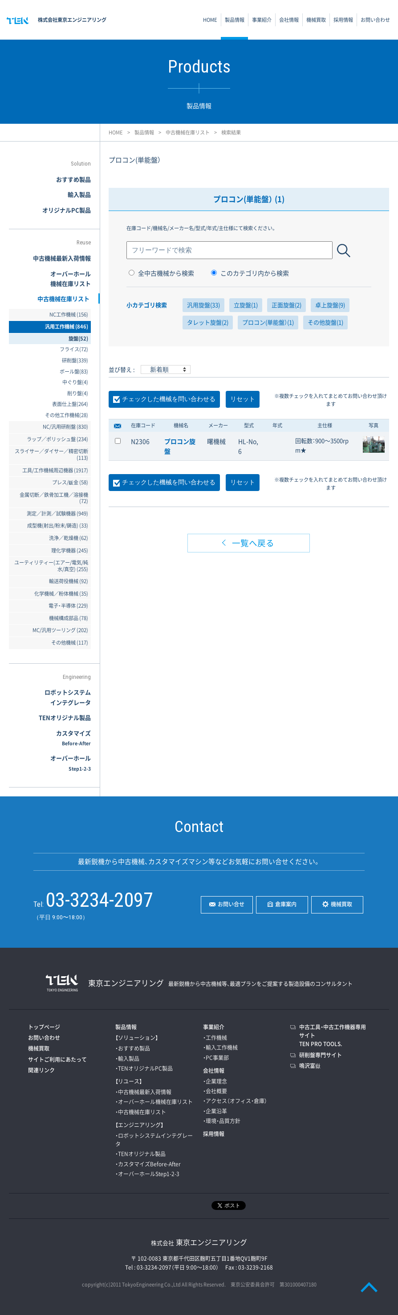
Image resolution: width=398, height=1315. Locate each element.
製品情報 (234, 20)
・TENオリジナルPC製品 (144, 1068)
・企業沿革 (215, 1111)
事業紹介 (262, 20)
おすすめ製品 (73, 179)
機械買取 (316, 20)
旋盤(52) (78, 338)
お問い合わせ (375, 20)
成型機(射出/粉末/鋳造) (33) (57, 525)
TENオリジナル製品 (65, 717)
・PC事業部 (216, 1058)
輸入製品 (79, 194)
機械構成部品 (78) (68, 618)
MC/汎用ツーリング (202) (60, 630)
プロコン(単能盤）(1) (268, 322)
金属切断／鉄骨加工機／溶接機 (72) (54, 498)
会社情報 (289, 20)
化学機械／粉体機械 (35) (61, 593)
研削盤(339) (75, 360)
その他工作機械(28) (66, 415)
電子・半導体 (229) (68, 605)
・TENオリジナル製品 (140, 1154)
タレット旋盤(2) (207, 322)
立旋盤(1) (246, 304)
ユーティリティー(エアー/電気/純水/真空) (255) (51, 566)
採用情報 (343, 20)
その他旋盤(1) (325, 322)
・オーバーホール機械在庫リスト (154, 1102)
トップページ (44, 1027)
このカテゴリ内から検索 (250, 272)
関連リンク (41, 1070)
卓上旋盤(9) (330, 304)
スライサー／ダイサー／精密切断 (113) (51, 454)
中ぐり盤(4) (75, 382)
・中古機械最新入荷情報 (143, 1092)
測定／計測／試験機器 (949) (57, 513)
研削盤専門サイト (320, 1055)
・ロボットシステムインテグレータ (154, 1140)
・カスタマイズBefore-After (148, 1164)
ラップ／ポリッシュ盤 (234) (57, 439)
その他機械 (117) (69, 642)
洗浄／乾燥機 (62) (68, 538)
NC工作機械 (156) (68, 314)
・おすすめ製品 (132, 1048)
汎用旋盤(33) (203, 304)
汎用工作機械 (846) (66, 326)
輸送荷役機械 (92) (68, 581)
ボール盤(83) (74, 371)
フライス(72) (74, 349)
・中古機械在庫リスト (140, 1112)
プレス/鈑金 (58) (70, 482)
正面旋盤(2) (286, 304)
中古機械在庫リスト (188, 132)
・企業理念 (215, 1081)
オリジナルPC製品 (66, 210)
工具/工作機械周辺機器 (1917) (55, 470)
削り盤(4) (77, 393)
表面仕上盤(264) (70, 404)
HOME (210, 20)
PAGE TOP (369, 1287)
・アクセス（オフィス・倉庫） (235, 1101)
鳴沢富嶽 (310, 1066)
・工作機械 (215, 1038)
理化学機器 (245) (69, 550)
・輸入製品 (127, 1059)
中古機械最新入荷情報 (62, 258)
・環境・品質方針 (221, 1121)
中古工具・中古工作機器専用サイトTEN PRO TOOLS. (332, 1035)
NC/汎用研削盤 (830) (65, 426)
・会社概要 (215, 1091)
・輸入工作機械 (220, 1047)
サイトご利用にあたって (57, 1059)
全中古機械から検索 (161, 272)
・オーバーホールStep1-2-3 (147, 1174)
